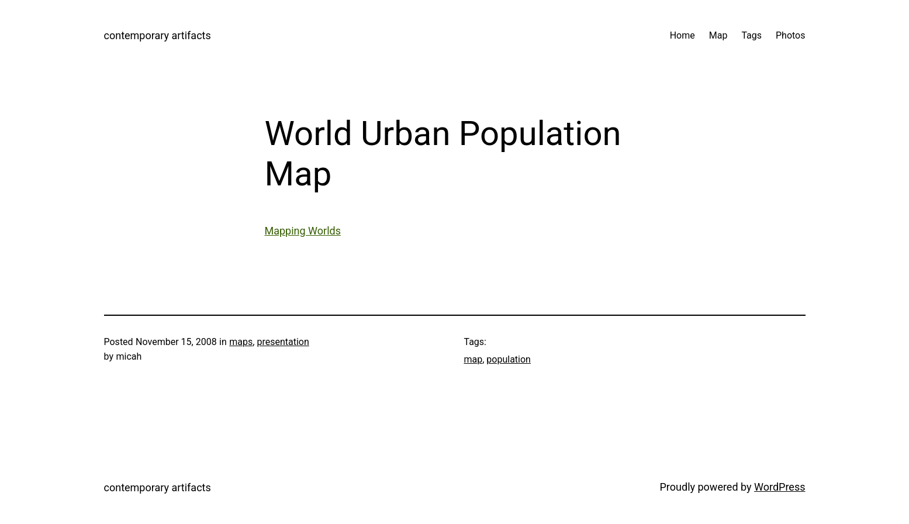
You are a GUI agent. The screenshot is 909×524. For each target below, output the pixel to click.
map (473, 359)
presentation (283, 341)
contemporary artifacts (157, 35)
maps (241, 341)
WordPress (779, 487)
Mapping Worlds (303, 231)
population (508, 359)
